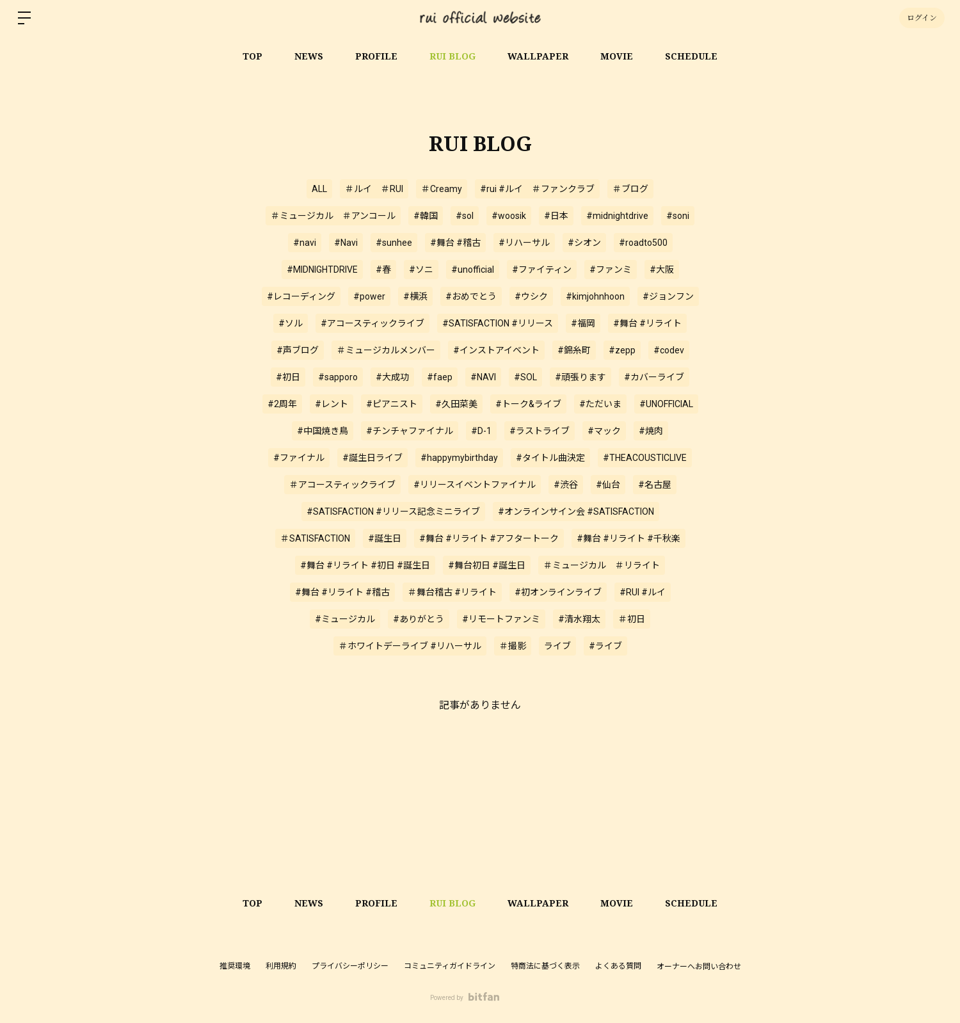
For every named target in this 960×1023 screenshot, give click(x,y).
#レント (331, 404)
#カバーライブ (654, 377)
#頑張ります (580, 377)
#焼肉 (651, 431)
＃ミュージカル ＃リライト (601, 565)
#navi (304, 243)
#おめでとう (471, 296)
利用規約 (281, 966)
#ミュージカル (345, 619)
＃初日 (631, 619)
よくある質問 (618, 966)
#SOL (525, 377)
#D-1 (481, 431)
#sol (465, 216)
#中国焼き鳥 (322, 431)
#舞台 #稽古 (455, 243)
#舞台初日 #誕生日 (486, 565)
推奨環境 (235, 966)
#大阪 (662, 269)
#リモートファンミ (501, 619)
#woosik (509, 216)
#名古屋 (654, 484)
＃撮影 (512, 646)
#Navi (346, 243)
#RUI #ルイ (643, 592)
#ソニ (421, 269)
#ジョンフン (668, 296)
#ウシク (531, 296)
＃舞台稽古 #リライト (452, 592)
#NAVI (483, 377)
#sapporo (338, 377)
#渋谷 (566, 484)
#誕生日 (384, 538)
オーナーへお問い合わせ (699, 967)
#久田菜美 (456, 404)
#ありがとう (418, 619)
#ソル (290, 323)
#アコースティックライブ (372, 323)
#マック (604, 431)
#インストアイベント (496, 350)
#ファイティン (542, 269)
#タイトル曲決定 (550, 458)
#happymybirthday (459, 458)
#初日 (288, 377)
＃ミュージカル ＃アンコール (333, 216)
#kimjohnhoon (595, 296)
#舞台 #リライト (647, 323)
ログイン (922, 17)
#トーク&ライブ (528, 404)
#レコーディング (301, 296)
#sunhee (394, 243)
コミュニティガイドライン (449, 966)
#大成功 (392, 377)
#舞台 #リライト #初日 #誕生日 (365, 565)
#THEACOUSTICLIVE (645, 458)
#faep (439, 377)
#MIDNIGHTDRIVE (322, 269)
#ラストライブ (539, 431)
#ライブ (605, 646)
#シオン (584, 243)
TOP (252, 56)
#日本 (556, 216)
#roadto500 (643, 243)
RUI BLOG (452, 56)
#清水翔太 (579, 619)
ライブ (557, 646)
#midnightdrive (617, 216)
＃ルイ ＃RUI (374, 189)
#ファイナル (298, 458)
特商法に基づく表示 (545, 966)
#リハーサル (524, 243)
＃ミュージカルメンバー (386, 350)
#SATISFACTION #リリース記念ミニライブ (393, 511)
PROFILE (376, 56)
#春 (383, 269)
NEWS (308, 56)
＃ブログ (630, 189)
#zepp (622, 350)
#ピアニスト (391, 404)
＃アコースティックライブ (342, 484)
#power (369, 296)
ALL (319, 189)
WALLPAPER (538, 56)
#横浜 (415, 296)
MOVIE (616, 56)
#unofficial (472, 269)
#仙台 (608, 484)
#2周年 (282, 404)
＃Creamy (441, 189)
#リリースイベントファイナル (474, 484)
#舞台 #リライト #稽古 (342, 592)
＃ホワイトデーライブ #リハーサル (410, 646)
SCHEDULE (691, 56)
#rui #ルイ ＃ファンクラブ (537, 189)
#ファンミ (610, 269)
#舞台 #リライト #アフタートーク (489, 538)
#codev (668, 350)
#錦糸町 (574, 350)
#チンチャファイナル (409, 431)
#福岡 (583, 323)
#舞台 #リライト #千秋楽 (628, 538)
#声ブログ (297, 350)
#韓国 (425, 216)
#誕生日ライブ (372, 458)
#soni (677, 216)
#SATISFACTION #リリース (497, 323)
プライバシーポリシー (350, 966)
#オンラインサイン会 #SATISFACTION (576, 511)
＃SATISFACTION (315, 538)
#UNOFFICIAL (666, 404)
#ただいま (600, 404)
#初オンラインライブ (558, 592)
